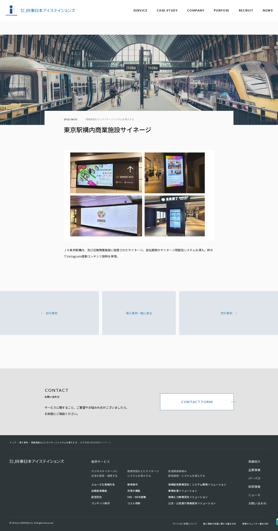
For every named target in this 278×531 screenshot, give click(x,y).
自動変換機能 (99, 490)
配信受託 (96, 497)
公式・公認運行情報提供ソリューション (192, 503)
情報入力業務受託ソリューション (188, 497)
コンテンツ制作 (100, 503)
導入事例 (23, 442)
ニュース (254, 495)
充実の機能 (133, 490)
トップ (13, 442)
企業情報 (254, 470)
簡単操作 (132, 484)
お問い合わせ (257, 503)
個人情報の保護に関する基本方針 (219, 523)
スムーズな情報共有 (103, 484)
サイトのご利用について (185, 523)
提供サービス (100, 461)
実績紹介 (254, 461)
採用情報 (254, 486)
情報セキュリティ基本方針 (255, 523)
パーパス (254, 478)
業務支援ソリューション (182, 490)
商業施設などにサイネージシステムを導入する (110, 119)
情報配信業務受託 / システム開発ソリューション (197, 484)
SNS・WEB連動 (136, 497)
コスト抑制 (133, 503)
